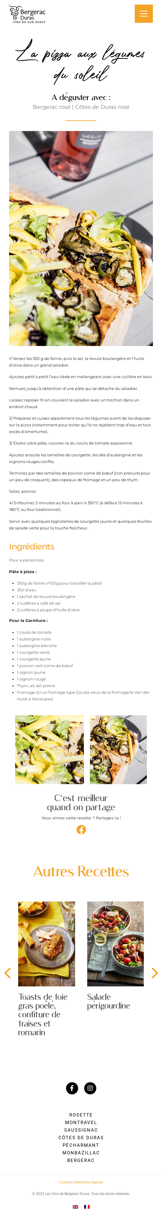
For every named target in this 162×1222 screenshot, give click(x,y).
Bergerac (81, 1160)
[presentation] (7, 973)
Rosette (81, 1115)
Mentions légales (89, 1182)
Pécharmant (81, 1145)
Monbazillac (81, 1153)
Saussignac (81, 1130)
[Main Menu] (144, 14)
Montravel (81, 1122)
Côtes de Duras (81, 1137)
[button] (81, 829)
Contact (65, 1182)
